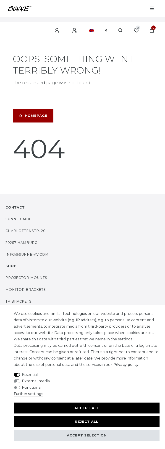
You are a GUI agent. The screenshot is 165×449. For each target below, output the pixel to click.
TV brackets (18, 301)
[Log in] (57, 30)
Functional (32, 387)
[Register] (75, 30)
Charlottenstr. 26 (25, 231)
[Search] (120, 30)
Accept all (86, 408)
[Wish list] (136, 30)
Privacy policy (126, 364)
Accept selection (87, 435)
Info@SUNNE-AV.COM (27, 255)
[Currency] (106, 30)
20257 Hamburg (21, 243)
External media (36, 381)
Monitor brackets (25, 290)
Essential (30, 374)
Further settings (28, 394)
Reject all (86, 422)
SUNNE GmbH (18, 219)
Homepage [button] (33, 116)
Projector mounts (26, 278)
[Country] (91, 30)
